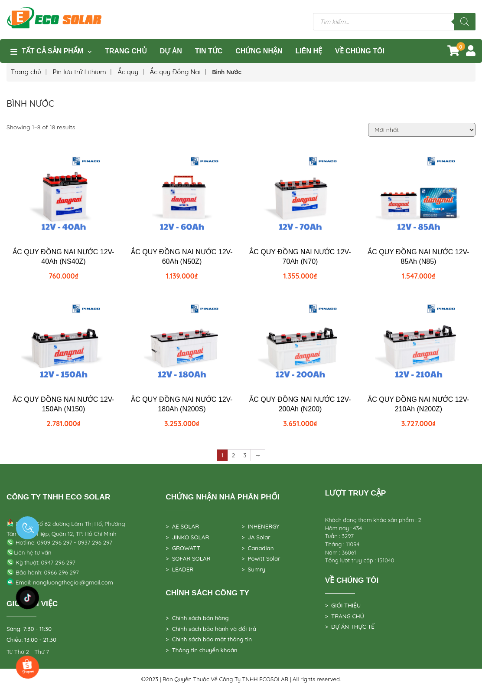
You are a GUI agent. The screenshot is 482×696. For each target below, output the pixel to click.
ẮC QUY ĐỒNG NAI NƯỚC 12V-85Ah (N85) (418, 256)
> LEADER (179, 569)
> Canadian (257, 548)
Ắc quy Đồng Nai (175, 72)
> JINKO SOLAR (187, 537)
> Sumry (253, 569)
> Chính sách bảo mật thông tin (209, 639)
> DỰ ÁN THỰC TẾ (350, 626)
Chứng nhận (258, 51)
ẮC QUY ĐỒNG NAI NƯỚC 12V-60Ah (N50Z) (181, 256)
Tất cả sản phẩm (52, 51)
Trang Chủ (126, 51)
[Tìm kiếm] (464, 21)
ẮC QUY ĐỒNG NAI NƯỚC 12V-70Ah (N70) (300, 256)
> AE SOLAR (182, 526)
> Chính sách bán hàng (197, 617)
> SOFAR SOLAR (188, 558)
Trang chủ (26, 72)
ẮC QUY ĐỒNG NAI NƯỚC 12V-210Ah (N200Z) (418, 404)
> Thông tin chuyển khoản (201, 650)
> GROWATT (183, 548)
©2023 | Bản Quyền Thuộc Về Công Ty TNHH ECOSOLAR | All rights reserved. (241, 679)
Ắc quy (127, 72)
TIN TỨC (209, 51)
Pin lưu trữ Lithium (79, 72)
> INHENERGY (260, 526)
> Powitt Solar (260, 558)
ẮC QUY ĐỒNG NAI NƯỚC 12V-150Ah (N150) (63, 404)
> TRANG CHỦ (344, 616)
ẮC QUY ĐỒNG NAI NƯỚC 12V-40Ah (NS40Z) (63, 256)
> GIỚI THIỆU (343, 605)
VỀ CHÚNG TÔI (359, 51)
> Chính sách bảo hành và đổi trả (211, 628)
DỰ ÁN (171, 51)
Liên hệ (309, 51)
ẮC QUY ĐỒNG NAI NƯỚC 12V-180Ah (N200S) (181, 404)
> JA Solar (255, 537)
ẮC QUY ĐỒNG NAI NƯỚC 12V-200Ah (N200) (300, 404)
